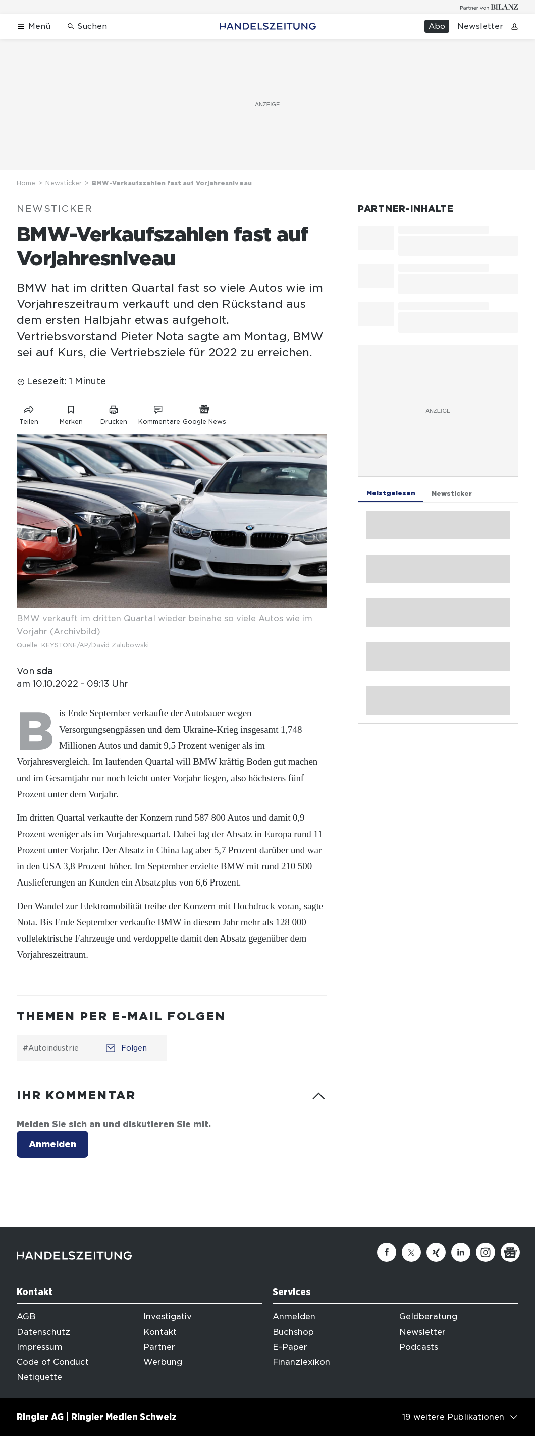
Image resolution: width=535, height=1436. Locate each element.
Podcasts (418, 1347)
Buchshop (293, 1332)
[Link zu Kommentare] (159, 413)
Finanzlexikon (301, 1362)
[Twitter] (411, 1252)
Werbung (162, 1362)
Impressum (40, 1347)
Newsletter (480, 26)
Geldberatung (428, 1316)
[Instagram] (485, 1252)
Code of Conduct (53, 1362)
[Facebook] (386, 1252)
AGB (26, 1316)
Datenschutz (43, 1332)
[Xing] (436, 1252)
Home (26, 183)
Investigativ (167, 1316)
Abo (437, 26)
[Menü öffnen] (34, 26)
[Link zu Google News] (204, 413)
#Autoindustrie (51, 1048)
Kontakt (160, 1332)
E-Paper (290, 1347)
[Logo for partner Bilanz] (489, 7)
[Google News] (510, 1252)
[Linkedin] (460, 1252)
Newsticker (63, 183)
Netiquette (39, 1377)
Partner (159, 1347)
